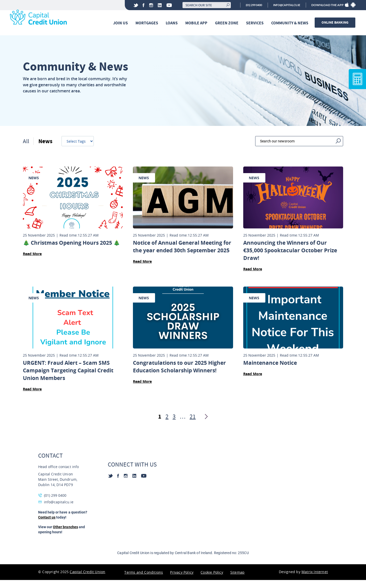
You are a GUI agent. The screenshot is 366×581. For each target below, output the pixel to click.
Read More (32, 254)
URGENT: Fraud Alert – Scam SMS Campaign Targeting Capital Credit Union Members (68, 371)
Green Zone (227, 23)
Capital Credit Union (87, 572)
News (45, 142)
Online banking (335, 22)
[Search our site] (200, 5)
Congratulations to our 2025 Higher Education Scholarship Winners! (179, 367)
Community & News (290, 23)
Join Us (121, 23)
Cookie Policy (212, 573)
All (26, 142)
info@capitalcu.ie (284, 5)
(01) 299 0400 (248, 5)
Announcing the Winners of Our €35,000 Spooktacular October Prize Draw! (290, 251)
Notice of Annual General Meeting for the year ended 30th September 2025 (182, 247)
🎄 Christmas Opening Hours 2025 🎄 (71, 243)
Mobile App (197, 23)
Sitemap (237, 573)
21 (193, 417)
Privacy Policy (181, 573)
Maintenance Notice (270, 364)
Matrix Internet (314, 572)
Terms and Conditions (143, 573)
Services (255, 23)
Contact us (46, 518)
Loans (172, 23)
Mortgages (147, 23)
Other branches (65, 528)
